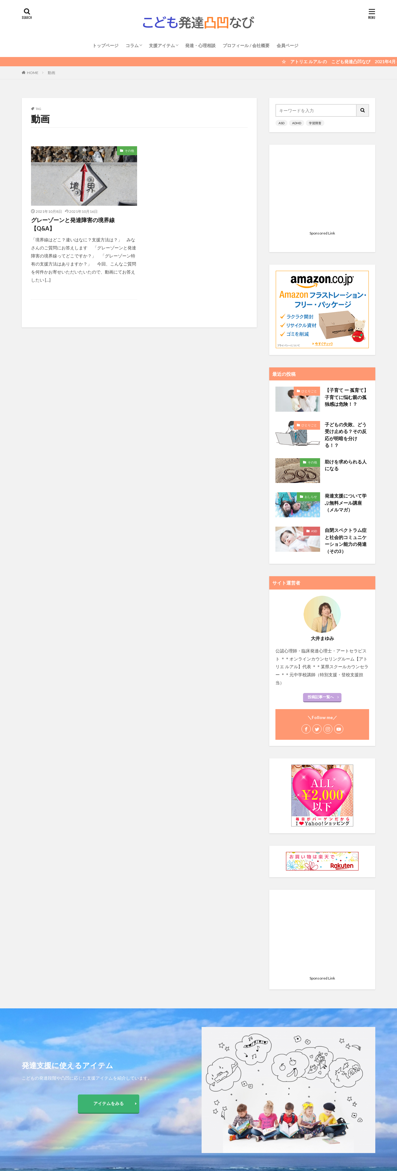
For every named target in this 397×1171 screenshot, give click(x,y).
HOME (32, 72)
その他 (129, 150)
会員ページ (287, 45)
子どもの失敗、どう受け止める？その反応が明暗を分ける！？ (346, 357)
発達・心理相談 (200, 45)
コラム (132, 45)
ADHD (296, 123)
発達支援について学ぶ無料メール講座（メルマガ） (346, 425)
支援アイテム (162, 45)
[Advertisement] (322, 189)
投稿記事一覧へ (321, 619)
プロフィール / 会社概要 (246, 45)
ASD (281, 123)
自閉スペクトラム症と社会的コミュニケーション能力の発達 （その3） (346, 463)
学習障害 (315, 123)
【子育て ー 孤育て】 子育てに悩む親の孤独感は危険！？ (346, 319)
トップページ (105, 45)
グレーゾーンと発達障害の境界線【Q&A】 (73, 224)
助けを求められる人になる (346, 387)
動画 (51, 72)
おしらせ (311, 419)
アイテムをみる (108, 1103)
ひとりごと (309, 313)
